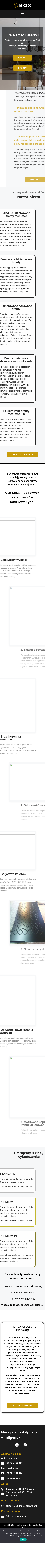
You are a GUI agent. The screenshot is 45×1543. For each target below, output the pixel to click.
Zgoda (23, 1539)
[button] (22, 14)
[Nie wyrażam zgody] (41, 1535)
